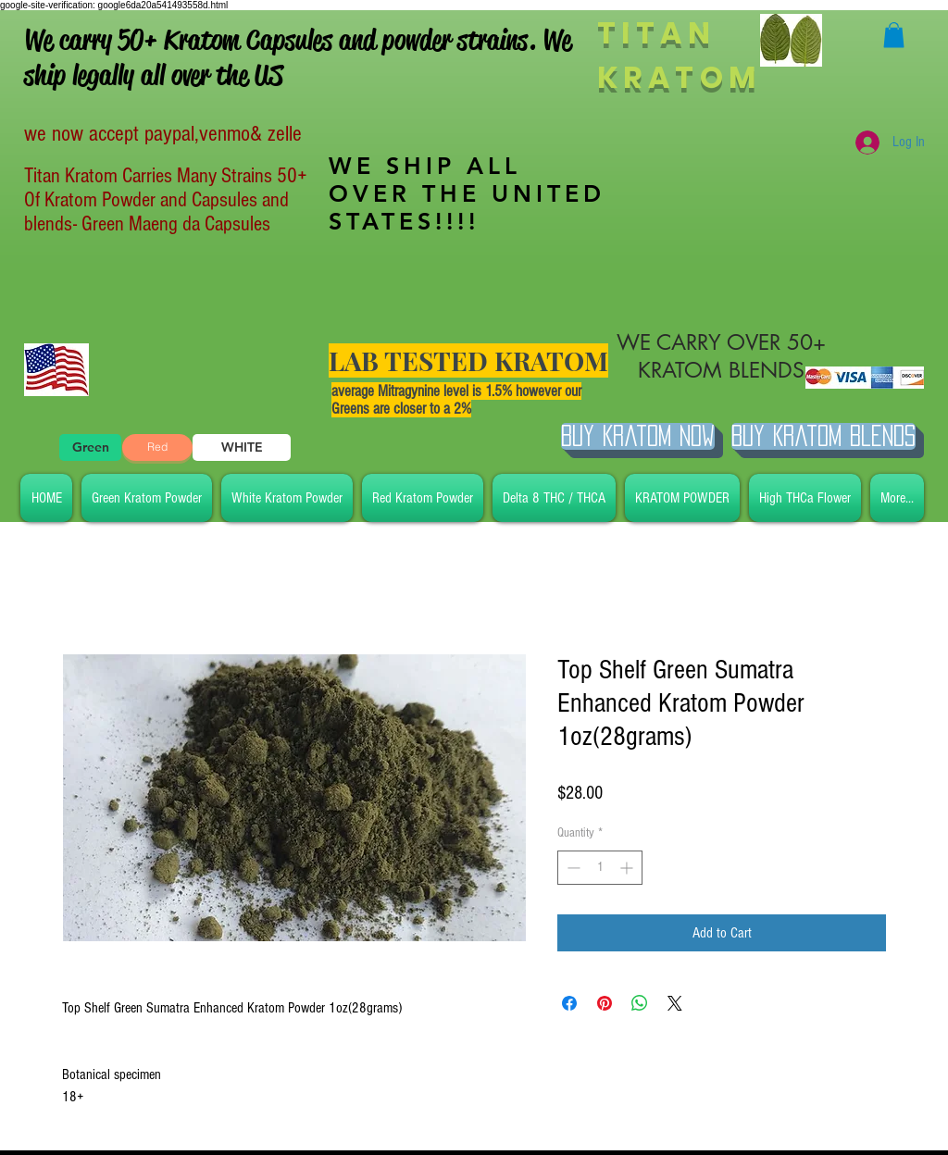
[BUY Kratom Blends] (823, 436)
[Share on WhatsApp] (640, 1003)
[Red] (157, 447)
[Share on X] (675, 1003)
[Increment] (628, 867)
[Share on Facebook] (569, 1003)
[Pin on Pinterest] (604, 1003)
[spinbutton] (600, 867)
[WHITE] (242, 447)
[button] (893, 34)
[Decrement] (571, 867)
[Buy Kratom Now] (638, 436)
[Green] (90, 447)
